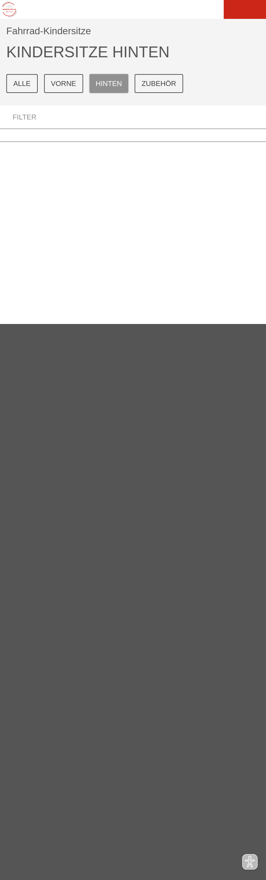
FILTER (18, 117)
